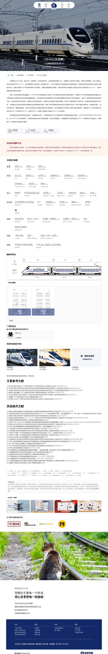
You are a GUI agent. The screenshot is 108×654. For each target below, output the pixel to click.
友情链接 (52, 644)
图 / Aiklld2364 (102, 69)
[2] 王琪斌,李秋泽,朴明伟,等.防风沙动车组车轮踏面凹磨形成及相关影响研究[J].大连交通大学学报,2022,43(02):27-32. (44, 388)
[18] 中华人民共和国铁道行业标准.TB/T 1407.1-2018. (23, 448)
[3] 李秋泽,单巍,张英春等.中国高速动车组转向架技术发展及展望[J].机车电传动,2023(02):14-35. (37, 416)
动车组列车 (19, 75)
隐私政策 (38, 644)
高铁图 (37, 628)
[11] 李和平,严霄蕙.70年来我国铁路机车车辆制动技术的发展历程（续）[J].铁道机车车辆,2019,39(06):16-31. (41, 433)
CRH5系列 (28, 75)
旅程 (62, 5)
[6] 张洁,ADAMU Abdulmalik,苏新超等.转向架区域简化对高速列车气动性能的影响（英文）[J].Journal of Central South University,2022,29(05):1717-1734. (56, 422)
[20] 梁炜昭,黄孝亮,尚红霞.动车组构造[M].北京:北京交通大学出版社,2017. (30, 452)
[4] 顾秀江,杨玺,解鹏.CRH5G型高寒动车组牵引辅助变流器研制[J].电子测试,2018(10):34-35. (35, 392)
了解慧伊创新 (78, 632)
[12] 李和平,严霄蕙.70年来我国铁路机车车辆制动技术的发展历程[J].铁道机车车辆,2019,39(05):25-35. (39, 435)
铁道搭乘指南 (59, 628)
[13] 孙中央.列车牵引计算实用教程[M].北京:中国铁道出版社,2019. (27, 437)
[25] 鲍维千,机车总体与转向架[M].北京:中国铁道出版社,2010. (26, 463)
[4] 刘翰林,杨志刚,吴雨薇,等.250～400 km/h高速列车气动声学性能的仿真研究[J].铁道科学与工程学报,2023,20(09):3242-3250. (47, 418)
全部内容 (77, 628)
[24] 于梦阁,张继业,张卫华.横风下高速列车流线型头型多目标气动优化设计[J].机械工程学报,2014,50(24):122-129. (42, 461)
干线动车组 (18, 628)
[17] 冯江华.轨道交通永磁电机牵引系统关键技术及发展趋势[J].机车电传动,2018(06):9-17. (35, 446)
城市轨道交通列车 (20, 632)
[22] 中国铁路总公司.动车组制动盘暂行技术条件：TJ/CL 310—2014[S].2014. (31, 456)
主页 (10, 75)
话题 (68, 5)
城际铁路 (37, 632)
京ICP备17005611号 (62, 644)
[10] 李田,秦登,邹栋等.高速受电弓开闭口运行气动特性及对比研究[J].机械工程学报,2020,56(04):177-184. (39, 431)
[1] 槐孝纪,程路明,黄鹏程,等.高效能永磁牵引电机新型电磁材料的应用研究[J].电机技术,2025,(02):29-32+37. (40, 411)
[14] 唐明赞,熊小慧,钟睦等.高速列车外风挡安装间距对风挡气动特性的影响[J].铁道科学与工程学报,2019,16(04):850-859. (45, 439)
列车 (16, 624)
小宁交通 (77, 630)
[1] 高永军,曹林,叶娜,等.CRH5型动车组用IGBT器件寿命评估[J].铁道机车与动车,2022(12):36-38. (37, 386)
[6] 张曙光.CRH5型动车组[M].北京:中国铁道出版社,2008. (25, 397)
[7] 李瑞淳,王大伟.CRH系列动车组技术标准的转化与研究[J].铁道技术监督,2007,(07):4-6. (34, 399)
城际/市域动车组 (20, 630)
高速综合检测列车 (20, 634)
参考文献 (45, 644)
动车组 (39, 5)
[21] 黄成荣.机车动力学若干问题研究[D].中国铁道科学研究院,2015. (28, 454)
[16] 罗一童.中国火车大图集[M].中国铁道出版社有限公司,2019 (26, 443)
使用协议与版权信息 (28, 644)
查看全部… (31, 376)
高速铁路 (37, 630)
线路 (45, 5)
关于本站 (18, 644)
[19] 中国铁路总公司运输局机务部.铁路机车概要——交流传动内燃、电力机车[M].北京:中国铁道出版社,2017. (41, 450)
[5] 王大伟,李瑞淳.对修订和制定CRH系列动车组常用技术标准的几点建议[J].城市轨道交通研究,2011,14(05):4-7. (41, 395)
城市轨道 (37, 634)
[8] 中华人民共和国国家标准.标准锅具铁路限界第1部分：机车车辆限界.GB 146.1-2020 (34, 426)
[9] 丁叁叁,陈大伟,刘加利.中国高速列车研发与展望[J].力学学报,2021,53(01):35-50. (33, 428)
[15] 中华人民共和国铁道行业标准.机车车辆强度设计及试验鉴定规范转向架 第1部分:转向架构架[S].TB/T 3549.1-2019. (44, 441)
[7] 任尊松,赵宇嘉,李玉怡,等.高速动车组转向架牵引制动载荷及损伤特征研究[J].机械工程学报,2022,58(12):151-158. (43, 424)
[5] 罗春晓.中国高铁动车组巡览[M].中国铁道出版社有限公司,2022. (28, 420)
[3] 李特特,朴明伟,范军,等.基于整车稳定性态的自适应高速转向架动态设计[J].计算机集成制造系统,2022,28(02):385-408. (45, 390)
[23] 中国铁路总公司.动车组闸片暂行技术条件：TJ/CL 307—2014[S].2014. (30, 458)
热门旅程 (57, 630)
